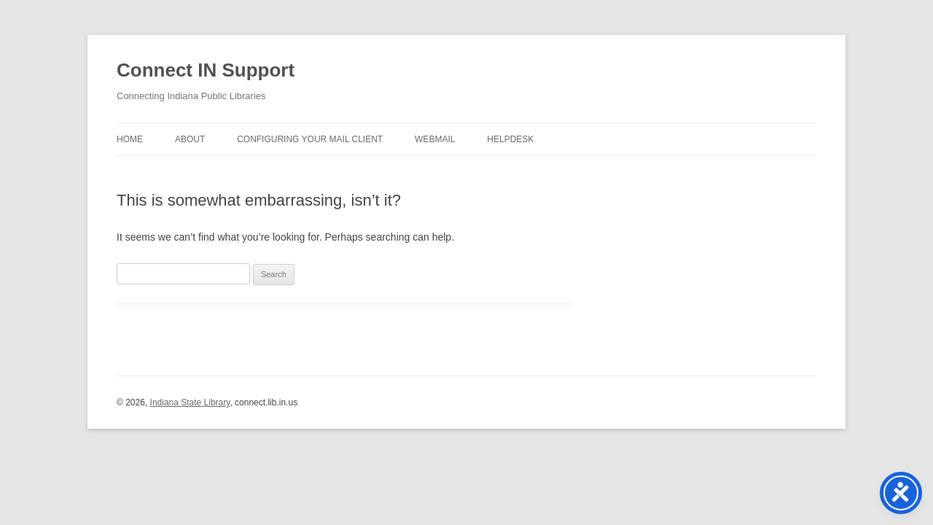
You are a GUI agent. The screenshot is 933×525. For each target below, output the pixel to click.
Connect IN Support (205, 70)
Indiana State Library (190, 402)
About (190, 139)
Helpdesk (510, 139)
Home (130, 139)
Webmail (435, 139)
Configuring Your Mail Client (310, 139)
